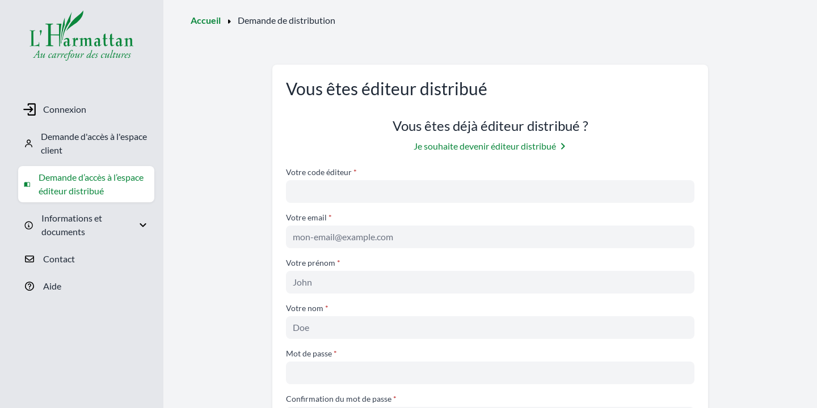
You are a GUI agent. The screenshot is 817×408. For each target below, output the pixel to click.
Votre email (307, 217)
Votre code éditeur (319, 172)
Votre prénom (311, 262)
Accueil (206, 20)
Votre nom (305, 308)
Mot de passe (310, 353)
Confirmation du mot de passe (339, 398)
